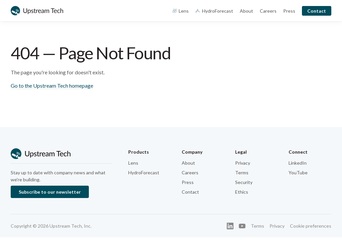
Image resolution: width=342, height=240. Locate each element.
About (246, 11)
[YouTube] (242, 226)
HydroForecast (214, 11)
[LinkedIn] (230, 226)
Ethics (241, 192)
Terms (241, 172)
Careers (268, 11)
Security (243, 182)
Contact (316, 11)
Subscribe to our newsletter (50, 192)
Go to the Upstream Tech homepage (52, 85)
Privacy (242, 163)
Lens (180, 11)
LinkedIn (298, 163)
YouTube (298, 172)
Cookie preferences (310, 226)
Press (289, 11)
